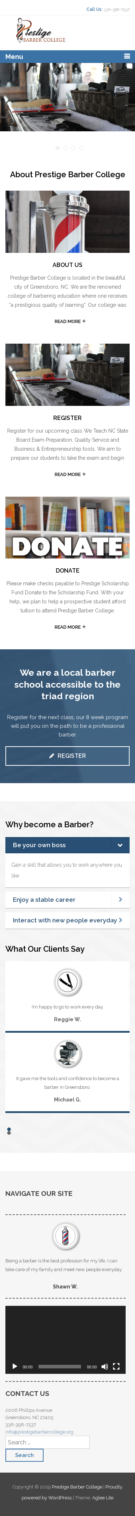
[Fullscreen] (116, 1366)
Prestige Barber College (77, 1487)
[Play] (14, 1366)
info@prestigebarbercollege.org (39, 1432)
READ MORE (68, 321)
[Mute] (104, 1366)
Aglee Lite (102, 1497)
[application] (65, 1340)
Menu (14, 56)
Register (67, 755)
